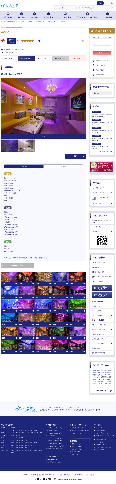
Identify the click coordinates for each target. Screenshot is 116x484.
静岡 (22, 440)
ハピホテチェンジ (100, 439)
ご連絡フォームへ (100, 390)
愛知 (12, 440)
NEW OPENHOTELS (52, 459)
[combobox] (94, 7)
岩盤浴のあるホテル (102, 334)
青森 (12, 430)
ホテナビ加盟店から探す (53, 443)
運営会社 (25, 475)
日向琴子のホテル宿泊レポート (55, 462)
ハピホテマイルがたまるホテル (101, 295)
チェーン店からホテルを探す (55, 448)
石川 (12, 437)
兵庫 (17, 442)
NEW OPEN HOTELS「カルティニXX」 (102, 122)
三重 (26, 440)
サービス (97, 183)
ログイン (102, 53)
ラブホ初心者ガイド (76, 428)
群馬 (41, 432)
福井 (22, 437)
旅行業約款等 (79, 475)
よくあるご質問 (102, 203)
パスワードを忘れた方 (102, 65)
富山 (17, 437)
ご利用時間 (63, 166)
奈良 (31, 442)
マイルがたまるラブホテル (54, 441)
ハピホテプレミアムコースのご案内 (102, 198)
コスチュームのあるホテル (102, 325)
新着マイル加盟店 (76, 446)
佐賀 (17, 450)
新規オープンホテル (76, 444)
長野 (22, 435)
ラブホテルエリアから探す (101, 277)
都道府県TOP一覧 (101, 87)
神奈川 (18, 432)
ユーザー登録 (109, 3)
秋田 (17, 430)
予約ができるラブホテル (53, 438)
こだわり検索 (97, 281)
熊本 (26, 450)
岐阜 (17, 440)
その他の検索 (107, 15)
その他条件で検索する (102, 353)
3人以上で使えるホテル (102, 343)
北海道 (13, 428)
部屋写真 (26, 58)
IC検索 (95, 267)
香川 (12, 447)
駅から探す (21, 15)
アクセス (43, 58)
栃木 (32, 432)
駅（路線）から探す (52, 430)
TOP (8, 58)
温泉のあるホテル (102, 348)
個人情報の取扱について (46, 475)
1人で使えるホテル (102, 339)
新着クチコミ (74, 454)
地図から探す (48, 15)
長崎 (22, 450)
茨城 (36, 432)
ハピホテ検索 (99, 257)
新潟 (12, 435)
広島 (17, 445)
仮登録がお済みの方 (102, 74)
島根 (26, 445)
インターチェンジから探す (54, 428)
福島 (35, 430)
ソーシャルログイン (102, 60)
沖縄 (12, 452)
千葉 (27, 432)
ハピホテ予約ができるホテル (100, 288)
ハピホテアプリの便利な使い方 (79, 430)
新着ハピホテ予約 (76, 449)
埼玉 (23, 432)
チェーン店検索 (102, 311)
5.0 (18, 41)
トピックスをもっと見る (104, 151)
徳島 (17, 447)
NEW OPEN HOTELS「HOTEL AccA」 (100, 146)
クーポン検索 (102, 306)
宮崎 (35, 450)
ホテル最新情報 (75, 451)
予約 (77, 58)
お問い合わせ (90, 475)
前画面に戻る (12, 265)
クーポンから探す (65, 15)
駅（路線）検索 (98, 272)
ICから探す (34, 15)
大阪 (12, 442)
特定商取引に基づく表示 (64, 475)
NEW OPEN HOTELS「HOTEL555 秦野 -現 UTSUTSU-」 (102, 114)
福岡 (12, 450)
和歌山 (36, 442)
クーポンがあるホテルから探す (55, 446)
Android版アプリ (102, 231)
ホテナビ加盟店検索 (102, 315)
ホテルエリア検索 (99, 262)
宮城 (31, 430)
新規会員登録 (100, 70)
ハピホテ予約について (101, 433)
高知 (26, 447)
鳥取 (22, 445)
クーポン (60, 58)
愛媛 (22, 447)
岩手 (26, 430)
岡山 (12, 445)
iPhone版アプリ (102, 227)
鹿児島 (40, 450)
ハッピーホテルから (102, 365)
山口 (31, 445)
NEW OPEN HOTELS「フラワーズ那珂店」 (102, 130)
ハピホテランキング (102, 188)
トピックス (98, 106)
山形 (22, 430)
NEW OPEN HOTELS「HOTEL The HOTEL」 (102, 138)
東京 (12, 432)
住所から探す (8, 15)
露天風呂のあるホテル (102, 329)
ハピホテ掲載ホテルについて (103, 447)
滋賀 (26, 442)
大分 (31, 450)
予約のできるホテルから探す (87, 15)
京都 (22, 442)
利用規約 (33, 475)
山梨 (17, 435)
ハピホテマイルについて (102, 192)
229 (79, 156)
